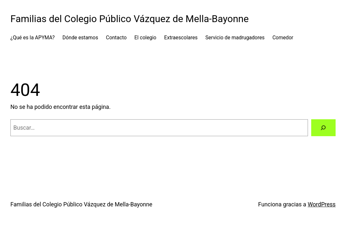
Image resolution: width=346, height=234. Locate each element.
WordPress (322, 204)
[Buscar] (323, 127)
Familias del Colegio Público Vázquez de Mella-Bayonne (129, 18)
